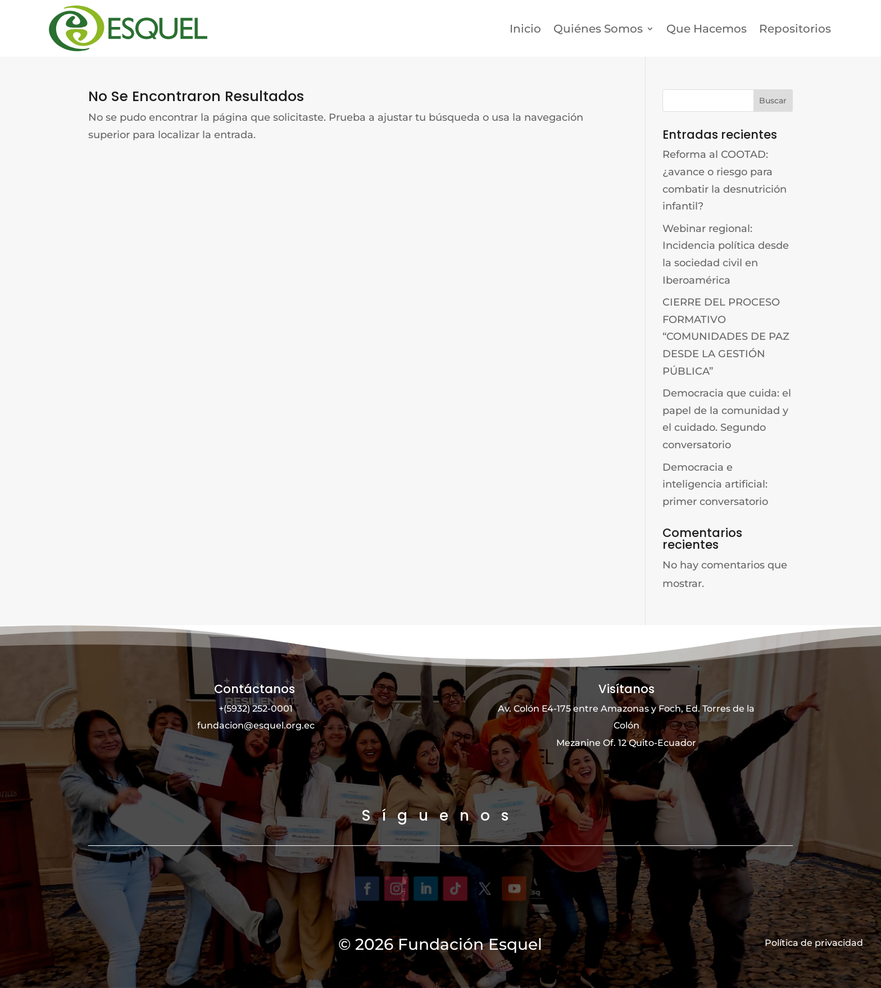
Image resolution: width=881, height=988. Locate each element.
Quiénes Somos (598, 28)
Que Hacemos (706, 28)
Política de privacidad (814, 942)
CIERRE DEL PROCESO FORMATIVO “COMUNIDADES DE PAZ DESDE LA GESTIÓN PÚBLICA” (725, 336)
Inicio (525, 28)
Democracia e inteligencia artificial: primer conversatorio (715, 484)
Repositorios (795, 28)
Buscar (773, 100)
